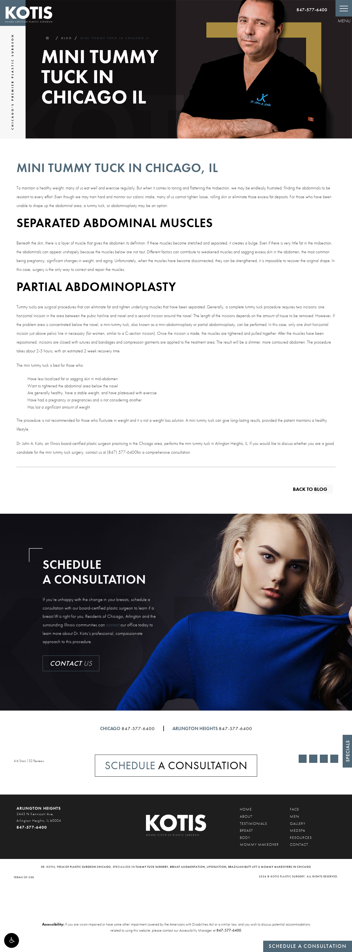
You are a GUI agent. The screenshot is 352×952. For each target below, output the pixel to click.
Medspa (297, 830)
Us (71, 663)
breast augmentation (187, 867)
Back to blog (310, 489)
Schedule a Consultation (307, 946)
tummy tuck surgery (152, 867)
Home (47, 38)
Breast (246, 830)
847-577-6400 (311, 10)
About (246, 816)
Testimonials (253, 823)
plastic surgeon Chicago (90, 867)
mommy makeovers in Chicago (286, 867)
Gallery (298, 823)
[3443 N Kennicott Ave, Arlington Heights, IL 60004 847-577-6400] (39, 821)
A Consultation (176, 765)
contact (112, 625)
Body (245, 837)
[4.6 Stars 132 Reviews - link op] (54, 761)
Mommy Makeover (259, 844)
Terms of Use (24, 877)
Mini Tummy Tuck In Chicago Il (115, 38)
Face (294, 809)
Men (294, 816)
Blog (66, 38)
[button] (11, 940)
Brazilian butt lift (242, 867)
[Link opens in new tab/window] (303, 759)
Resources (301, 837)
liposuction (216, 867)
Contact (299, 844)
